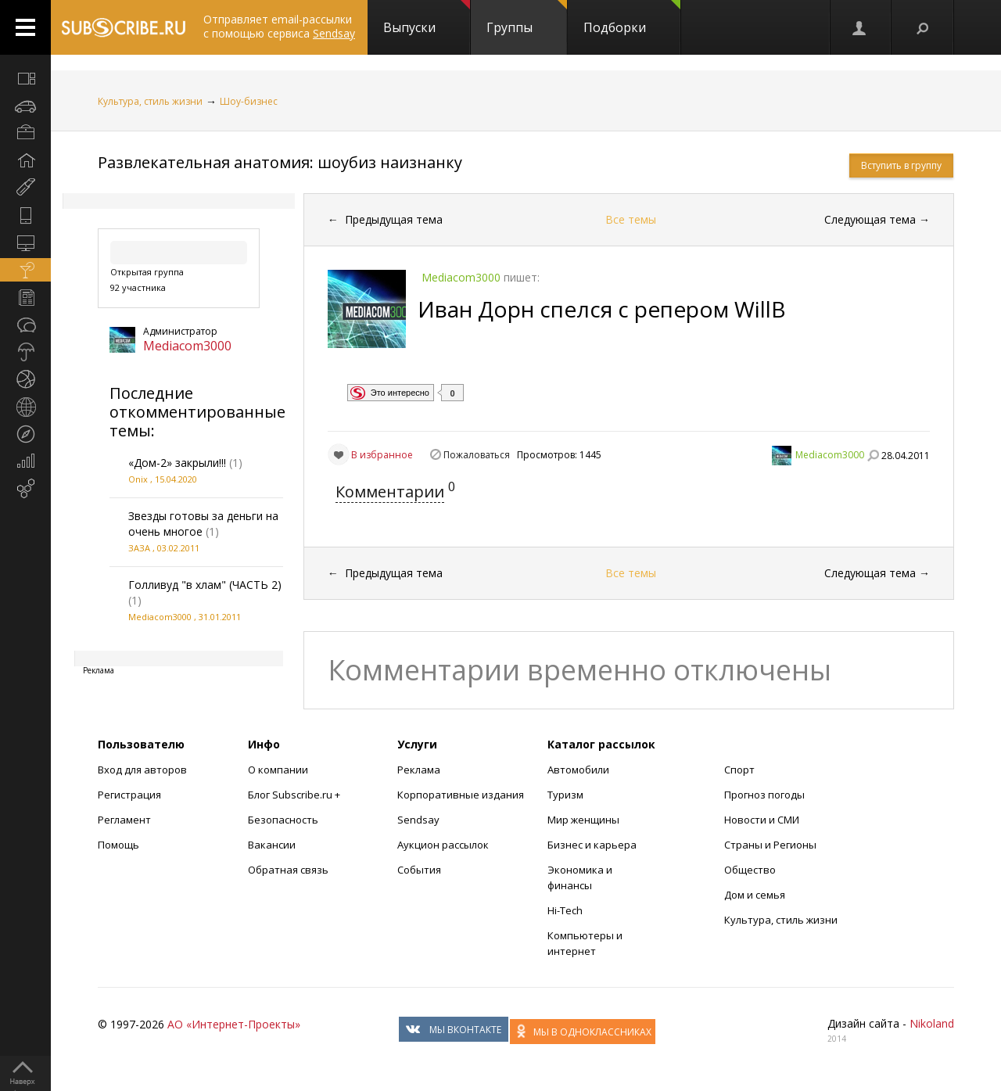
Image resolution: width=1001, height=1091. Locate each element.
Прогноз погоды (764, 795)
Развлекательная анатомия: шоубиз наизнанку (280, 162)
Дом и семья (754, 895)
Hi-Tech (565, 910)
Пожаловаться (476, 454)
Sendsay (418, 820)
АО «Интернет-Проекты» (233, 1024)
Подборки (631, 18)
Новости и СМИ (761, 820)
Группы (526, 18)
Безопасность (283, 820)
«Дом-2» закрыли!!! (177, 462)
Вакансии (272, 845)
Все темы (630, 219)
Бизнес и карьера (592, 845)
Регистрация (129, 795)
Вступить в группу (901, 165)
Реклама (418, 770)
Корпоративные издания (460, 795)
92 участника (138, 287)
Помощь (118, 845)
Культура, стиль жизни (150, 101)
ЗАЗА (139, 548)
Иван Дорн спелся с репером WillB (602, 309)
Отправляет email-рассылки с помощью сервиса (279, 26)
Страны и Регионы (770, 845)
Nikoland (932, 1023)
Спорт (739, 770)
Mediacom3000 (187, 345)
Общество (750, 870)
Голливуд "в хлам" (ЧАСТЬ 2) (205, 584)
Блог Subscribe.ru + (295, 795)
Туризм (565, 795)
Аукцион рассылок (443, 845)
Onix (138, 479)
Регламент (124, 820)
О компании (278, 770)
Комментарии (389, 491)
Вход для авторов (142, 770)
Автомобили (578, 770)
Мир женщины (583, 820)
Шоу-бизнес (249, 101)
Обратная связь (288, 870)
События (419, 870)
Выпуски (426, 18)
